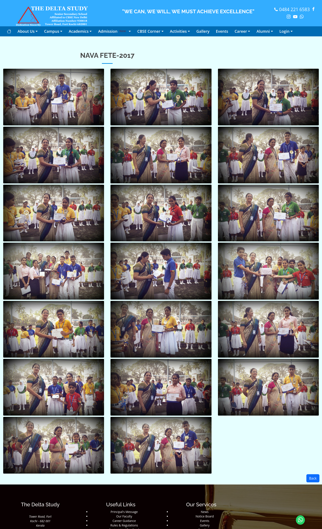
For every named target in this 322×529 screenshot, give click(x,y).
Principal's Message (124, 512)
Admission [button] (113, 31)
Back (313, 478)
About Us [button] (26, 31)
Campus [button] (51, 31)
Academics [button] (79, 31)
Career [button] (241, 31)
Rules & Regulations (124, 525)
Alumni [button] (263, 31)
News (205, 512)
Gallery (205, 525)
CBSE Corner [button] (148, 31)
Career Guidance (124, 521)
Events (204, 521)
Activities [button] (178, 31)
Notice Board (204, 516)
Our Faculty (124, 516)
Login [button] (284, 31)
